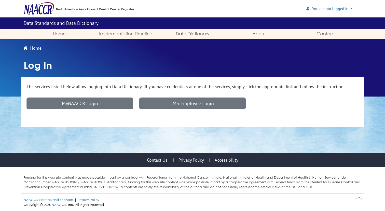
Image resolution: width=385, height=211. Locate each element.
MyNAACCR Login (80, 103)
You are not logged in (327, 8)
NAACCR (59, 205)
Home (32, 48)
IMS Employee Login (192, 103)
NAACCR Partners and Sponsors (48, 200)
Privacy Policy (88, 200)
